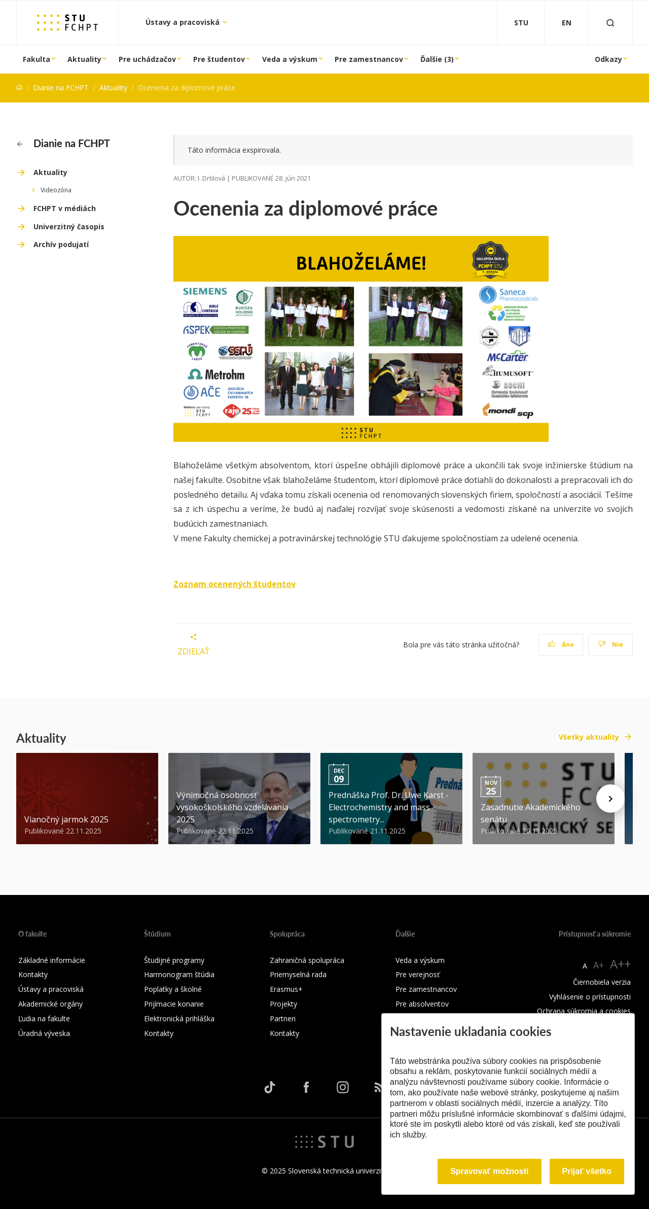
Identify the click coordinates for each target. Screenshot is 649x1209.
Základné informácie (51, 960)
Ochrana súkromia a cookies (584, 1011)
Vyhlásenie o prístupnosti (590, 996)
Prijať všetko (587, 1171)
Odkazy (608, 59)
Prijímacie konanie (174, 1004)
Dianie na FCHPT (61, 87)
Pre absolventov (422, 1004)
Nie (611, 644)
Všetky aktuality (589, 737)
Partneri (283, 1018)
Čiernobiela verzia (602, 982)
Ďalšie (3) (437, 59)
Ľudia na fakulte (44, 1018)
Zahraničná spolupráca (307, 960)
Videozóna (56, 190)
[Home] (19, 87)
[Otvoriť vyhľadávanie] (610, 23)
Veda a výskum (289, 59)
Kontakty (33, 974)
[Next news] (610, 798)
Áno (561, 644)
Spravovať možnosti (489, 1171)
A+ (598, 965)
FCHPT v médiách (64, 208)
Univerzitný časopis (68, 226)
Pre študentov (219, 59)
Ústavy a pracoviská (184, 22)
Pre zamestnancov (369, 59)
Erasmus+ (286, 989)
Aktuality (84, 59)
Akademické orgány (50, 1004)
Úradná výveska (44, 1033)
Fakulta (36, 59)
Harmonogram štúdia (179, 974)
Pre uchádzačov (147, 59)
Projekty (283, 1004)
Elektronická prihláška (179, 1018)
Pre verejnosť (417, 974)
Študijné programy (174, 960)
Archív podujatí (61, 244)
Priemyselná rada (298, 974)
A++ (620, 963)
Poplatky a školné (173, 989)
